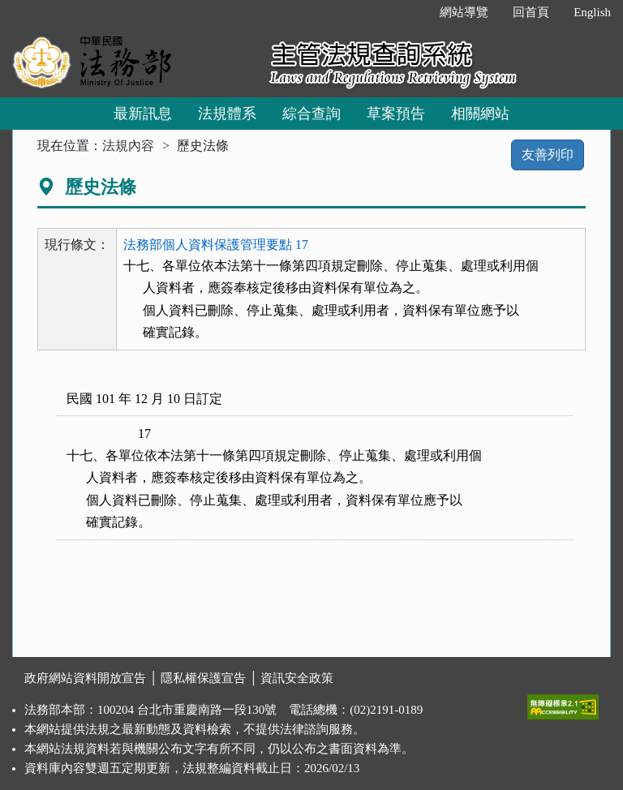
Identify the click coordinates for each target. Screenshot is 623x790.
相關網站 (480, 113)
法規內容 (128, 145)
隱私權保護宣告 (203, 678)
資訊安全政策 (296, 678)
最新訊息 (143, 113)
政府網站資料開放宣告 (85, 678)
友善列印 (548, 154)
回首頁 (531, 12)
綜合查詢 (311, 113)
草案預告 (396, 113)
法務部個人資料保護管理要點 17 (215, 244)
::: (411, 12)
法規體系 (227, 113)
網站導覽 (464, 12)
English (592, 12)
